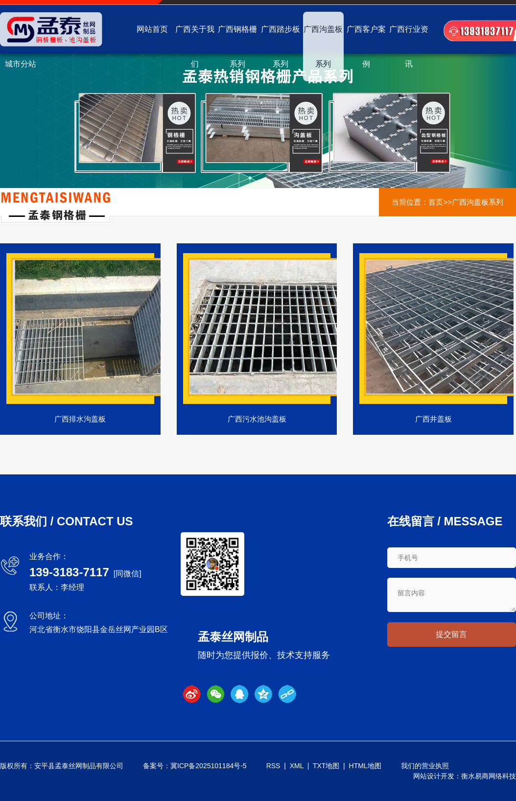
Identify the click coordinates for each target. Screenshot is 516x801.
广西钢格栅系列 (237, 46)
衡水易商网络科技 (488, 776)
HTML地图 (365, 766)
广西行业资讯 (408, 46)
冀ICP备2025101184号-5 (208, 766)
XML (297, 766)
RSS (273, 766)
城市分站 (20, 64)
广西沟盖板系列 (323, 46)
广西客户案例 (366, 46)
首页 (435, 202)
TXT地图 (326, 766)
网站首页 (152, 29)
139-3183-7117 (69, 572)
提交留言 (451, 634)
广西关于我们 (194, 46)
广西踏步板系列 (280, 46)
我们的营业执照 (425, 766)
